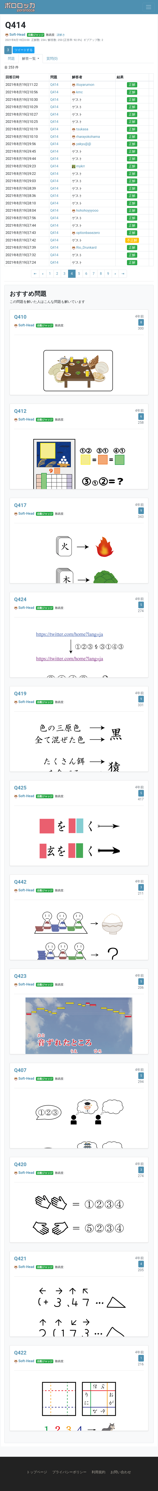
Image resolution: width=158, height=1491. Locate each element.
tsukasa (82, 129)
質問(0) (52, 58)
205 (141, 1270)
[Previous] (42, 274)
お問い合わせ (120, 1472)
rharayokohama (88, 137)
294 (141, 1082)
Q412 (20, 411)
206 (141, 988)
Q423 (20, 976)
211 (141, 893)
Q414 (54, 85)
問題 (11, 58)
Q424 (20, 599)
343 (141, 517)
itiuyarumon (85, 85)
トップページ (37, 1472)
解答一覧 (29, 58)
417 (141, 799)
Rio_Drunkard (86, 247)
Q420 (20, 1164)
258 (141, 423)
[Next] (115, 274)
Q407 (20, 1070)
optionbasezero (88, 233)
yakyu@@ (83, 144)
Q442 (20, 882)
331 (141, 705)
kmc (79, 92)
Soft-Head (17, 35)
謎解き (61, 34)
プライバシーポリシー (69, 1472)
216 (141, 1364)
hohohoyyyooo (87, 210)
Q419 (20, 694)
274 (141, 611)
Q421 (20, 1259)
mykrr (80, 166)
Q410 (20, 317)
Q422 (20, 1353)
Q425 (20, 788)
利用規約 (98, 1472)
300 (141, 328)
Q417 (20, 505)
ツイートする (24, 50)
